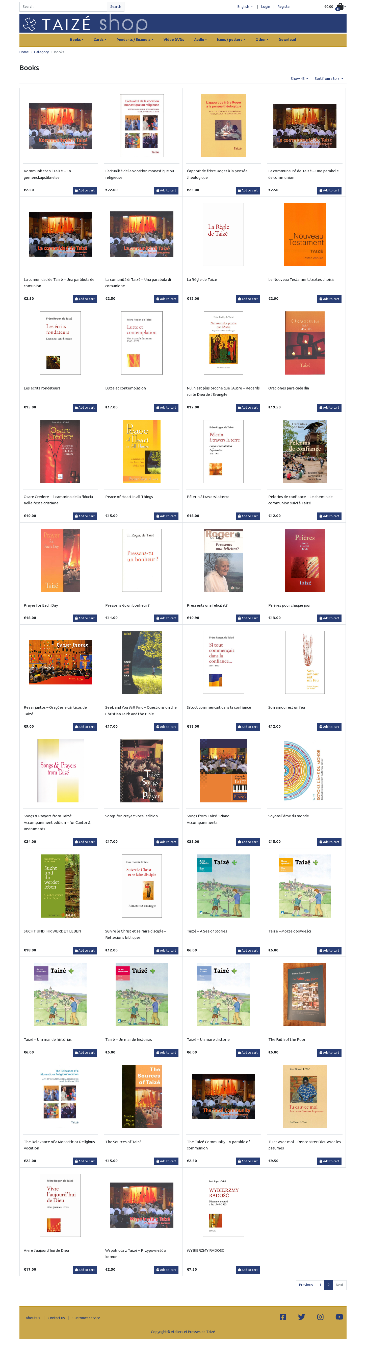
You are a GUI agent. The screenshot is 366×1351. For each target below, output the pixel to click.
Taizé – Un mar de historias (128, 1039)
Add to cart (85, 190)
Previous (306, 1285)
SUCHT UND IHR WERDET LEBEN (52, 931)
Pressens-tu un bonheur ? (127, 605)
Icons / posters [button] (229, 40)
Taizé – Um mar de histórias (48, 1039)
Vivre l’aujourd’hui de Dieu (46, 1250)
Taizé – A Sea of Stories (207, 931)
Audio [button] (199, 40)
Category (41, 52)
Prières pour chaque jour (289, 605)
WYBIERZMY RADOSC (205, 1250)
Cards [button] (98, 40)
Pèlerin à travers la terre (208, 497)
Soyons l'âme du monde (288, 816)
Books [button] (75, 40)
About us (33, 1318)
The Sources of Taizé (123, 1142)
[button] (335, 7)
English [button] (244, 7)
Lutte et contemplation (125, 388)
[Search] (63, 7)
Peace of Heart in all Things (129, 497)
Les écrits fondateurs (42, 388)
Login (265, 7)
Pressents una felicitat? (207, 605)
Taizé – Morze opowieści (289, 931)
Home (24, 52)
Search (115, 7)
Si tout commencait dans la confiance (219, 707)
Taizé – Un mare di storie (208, 1039)
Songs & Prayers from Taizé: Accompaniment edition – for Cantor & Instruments (57, 822)
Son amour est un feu (286, 707)
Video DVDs (174, 40)
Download (287, 40)
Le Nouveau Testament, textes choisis (301, 279)
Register (284, 7)
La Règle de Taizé (202, 279)
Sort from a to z (327, 79)
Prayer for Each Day (41, 605)
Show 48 (298, 79)
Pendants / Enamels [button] (133, 40)
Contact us (56, 1318)
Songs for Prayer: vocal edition (131, 816)
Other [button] (260, 40)
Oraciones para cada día (288, 388)
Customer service (86, 1318)
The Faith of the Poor (286, 1039)
